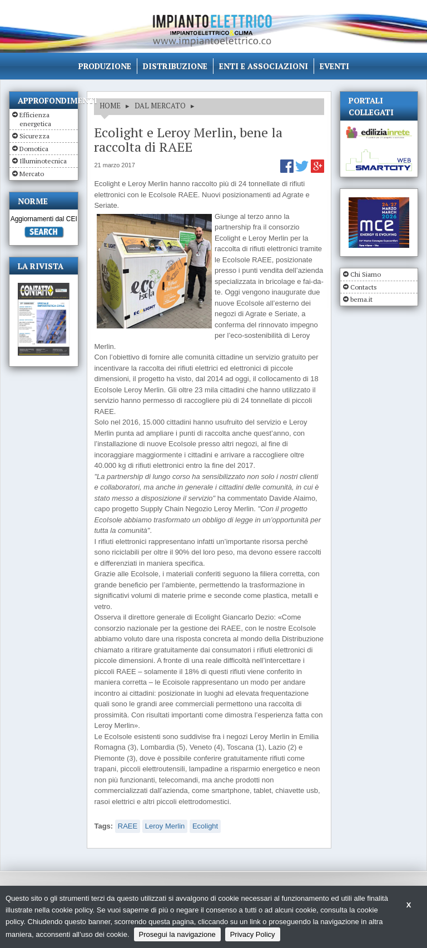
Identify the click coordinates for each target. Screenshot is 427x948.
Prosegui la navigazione (177, 934)
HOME (110, 106)
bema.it (361, 299)
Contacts (363, 287)
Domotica (33, 148)
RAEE (127, 826)
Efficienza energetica (35, 119)
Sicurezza (34, 136)
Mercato (31, 173)
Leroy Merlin (165, 826)
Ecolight (205, 826)
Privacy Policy (252, 934)
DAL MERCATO (160, 106)
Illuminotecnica (43, 161)
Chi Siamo (365, 274)
